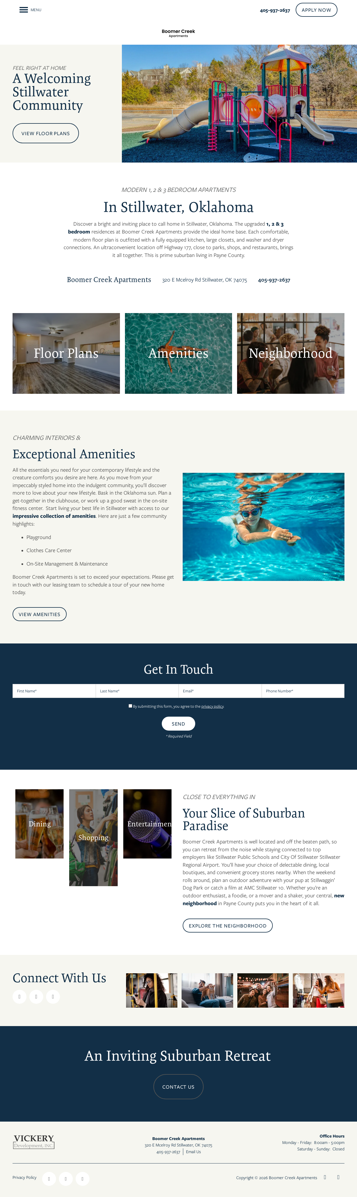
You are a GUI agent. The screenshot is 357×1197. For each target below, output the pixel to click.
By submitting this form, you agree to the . (178, 706)
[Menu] (30, 10)
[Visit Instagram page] (53, 997)
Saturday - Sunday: (313, 1148)
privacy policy (212, 706)
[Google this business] (36, 997)
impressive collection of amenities (54, 515)
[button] (316, 10)
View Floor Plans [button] (45, 133)
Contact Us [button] (178, 1086)
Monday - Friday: (297, 1142)
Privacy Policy (25, 1177)
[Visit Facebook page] (19, 997)
